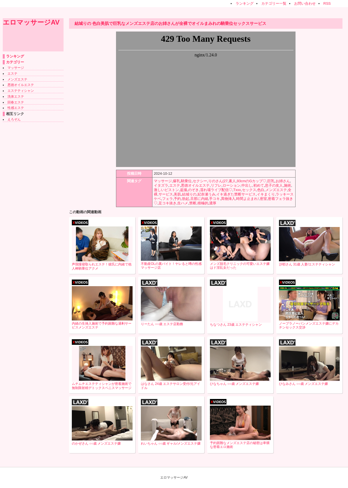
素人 (232, 181)
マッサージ (15, 68)
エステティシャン (20, 91)
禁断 (192, 203)
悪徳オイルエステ (20, 85)
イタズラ (161, 185)
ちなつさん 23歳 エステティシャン (236, 325)
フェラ (167, 199)
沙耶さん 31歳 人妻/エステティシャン (307, 264)
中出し (246, 185)
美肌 (177, 194)
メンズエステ (17, 79)
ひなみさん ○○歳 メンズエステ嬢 (303, 384)
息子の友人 (274, 185)
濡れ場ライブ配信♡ (216, 190)
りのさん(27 (218, 181)
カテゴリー (15, 62)
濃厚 (212, 203)
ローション (232, 185)
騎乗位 (186, 181)
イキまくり (266, 194)
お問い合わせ (305, 3)
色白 (260, 190)
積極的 (202, 203)
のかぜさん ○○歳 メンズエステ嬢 (96, 443)
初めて (258, 185)
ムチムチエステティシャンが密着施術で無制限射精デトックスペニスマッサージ (101, 386)
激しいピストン (166, 190)
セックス (249, 190)
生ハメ (182, 203)
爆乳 (176, 181)
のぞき (193, 190)
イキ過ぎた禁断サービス (236, 194)
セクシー (200, 181)
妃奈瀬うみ (206, 194)
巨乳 (271, 181)
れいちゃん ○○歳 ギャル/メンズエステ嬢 (171, 443)
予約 (177, 199)
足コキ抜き (167, 203)
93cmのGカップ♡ (252, 181)
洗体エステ (15, 96)
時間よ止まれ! (247, 199)
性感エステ (15, 108)
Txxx (237, 190)
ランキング (245, 3)
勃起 (185, 199)
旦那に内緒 (199, 199)
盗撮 (183, 190)
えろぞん (14, 119)
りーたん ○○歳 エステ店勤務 (162, 324)
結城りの (189, 194)
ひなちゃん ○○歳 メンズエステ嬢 (234, 384)
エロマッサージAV (31, 22)
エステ (12, 73)
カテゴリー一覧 (273, 3)
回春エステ (15, 102)
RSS (327, 3)
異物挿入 (228, 199)
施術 (287, 185)
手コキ (214, 199)
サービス (166, 194)
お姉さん (283, 181)
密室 (263, 199)
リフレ (216, 185)
